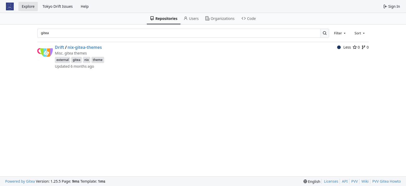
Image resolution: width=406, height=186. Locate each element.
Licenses (331, 181)
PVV (354, 181)
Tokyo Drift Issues (57, 6)
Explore (28, 6)
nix (86, 60)
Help (85, 6)
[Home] (10, 6)
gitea (76, 60)
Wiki (365, 181)
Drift (59, 47)
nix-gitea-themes (85, 47)
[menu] (311, 181)
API (345, 181)
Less (344, 47)
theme (98, 60)
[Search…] (325, 33)
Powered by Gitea (20, 181)
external (62, 60)
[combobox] (340, 33)
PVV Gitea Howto (386, 181)
